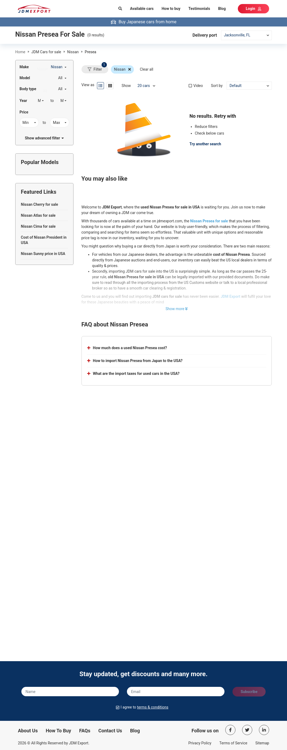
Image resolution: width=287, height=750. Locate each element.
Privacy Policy (199, 743)
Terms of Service (233, 743)
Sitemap (262, 743)
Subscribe (249, 692)
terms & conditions (152, 707)
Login (253, 8)
